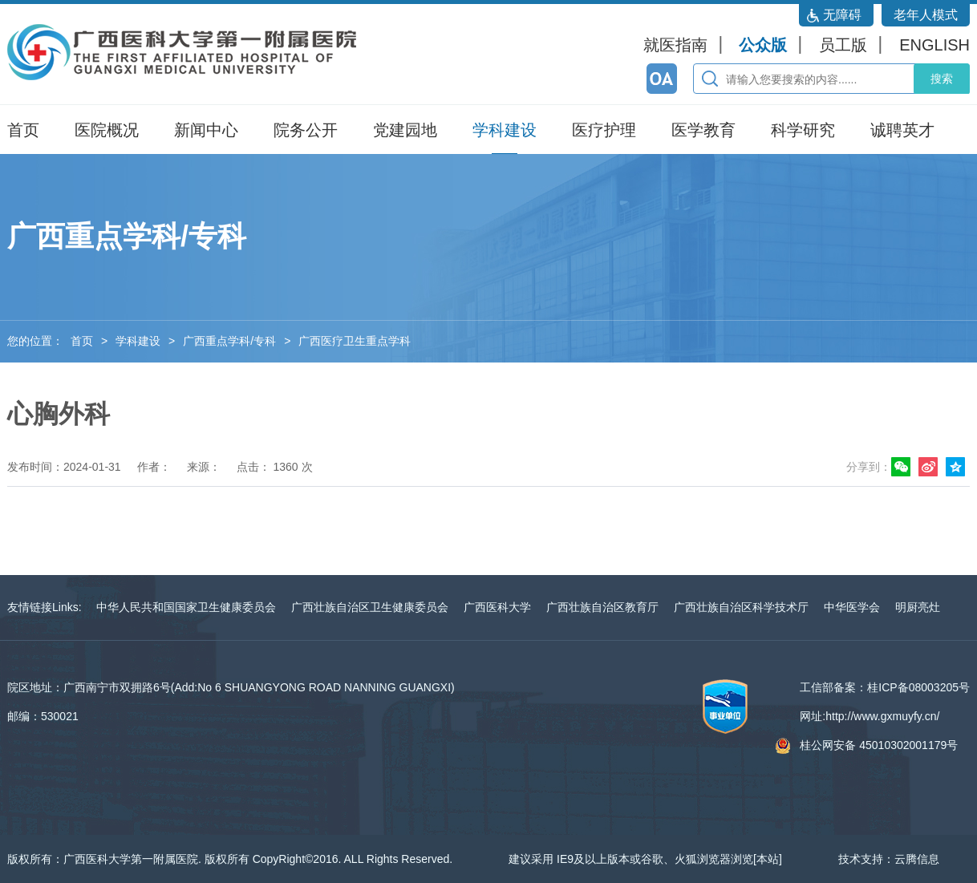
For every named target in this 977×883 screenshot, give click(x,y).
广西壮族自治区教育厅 (602, 607)
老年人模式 (926, 15)
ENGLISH (934, 45)
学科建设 (504, 130)
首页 (23, 130)
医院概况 (107, 130)
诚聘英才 (902, 130)
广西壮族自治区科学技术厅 (741, 607)
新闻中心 (206, 130)
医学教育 (703, 130)
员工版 (843, 45)
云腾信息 (916, 859)
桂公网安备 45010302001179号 (879, 745)
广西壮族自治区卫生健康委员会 (369, 607)
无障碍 (842, 15)
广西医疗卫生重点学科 (354, 340)
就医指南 (675, 45)
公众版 (763, 45)
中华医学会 (852, 607)
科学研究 (803, 130)
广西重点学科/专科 (229, 340)
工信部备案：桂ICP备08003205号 (885, 687)
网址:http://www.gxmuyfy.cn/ (869, 716)
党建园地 (405, 130)
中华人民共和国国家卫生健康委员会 (186, 607)
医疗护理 (604, 130)
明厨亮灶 (917, 607)
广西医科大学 (497, 607)
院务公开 (306, 130)
